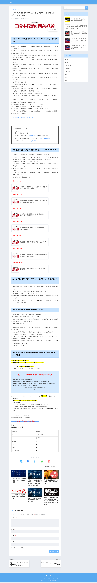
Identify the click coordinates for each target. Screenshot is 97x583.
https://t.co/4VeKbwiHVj (45, 138)
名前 (13, 530)
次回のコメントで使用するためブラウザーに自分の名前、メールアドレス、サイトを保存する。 (35, 548)
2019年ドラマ (68, 59)
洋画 (66, 77)
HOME (49, 576)
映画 (66, 74)
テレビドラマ (55, 466)
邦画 (66, 80)
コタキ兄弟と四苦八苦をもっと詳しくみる (22, 117)
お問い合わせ (56, 579)
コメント (14, 518)
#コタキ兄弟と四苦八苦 (32, 135)
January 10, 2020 (32, 141)
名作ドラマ (67, 71)
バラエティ (67, 68)
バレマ (11, 2)
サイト (13, 542)
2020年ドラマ (68, 62)
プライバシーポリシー (47, 579)
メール (13, 536)
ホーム (39, 579)
